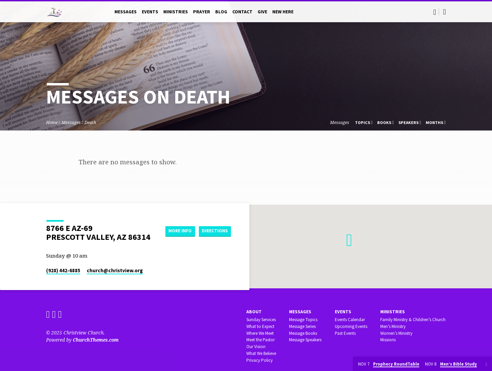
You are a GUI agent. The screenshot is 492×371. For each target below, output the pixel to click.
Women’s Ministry (396, 333)
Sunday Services (261, 319)
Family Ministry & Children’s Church (413, 319)
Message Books (303, 333)
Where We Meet (260, 333)
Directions (214, 238)
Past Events (345, 333)
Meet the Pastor (260, 340)
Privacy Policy (259, 360)
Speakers (409, 122)
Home (52, 122)
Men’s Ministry (393, 326)
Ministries (175, 12)
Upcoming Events (351, 326)
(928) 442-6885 (63, 270)
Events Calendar (350, 319)
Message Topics (303, 319)
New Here (282, 12)
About (254, 312)
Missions (388, 340)
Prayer (201, 12)
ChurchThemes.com (96, 339)
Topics (364, 122)
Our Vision (255, 346)
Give (262, 12)
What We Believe (261, 353)
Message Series (302, 326)
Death (90, 122)
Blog (221, 12)
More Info (214, 224)
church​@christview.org (115, 270)
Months (436, 122)
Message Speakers (305, 340)
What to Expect (260, 326)
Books (385, 122)
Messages (125, 12)
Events (150, 12)
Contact (242, 12)
